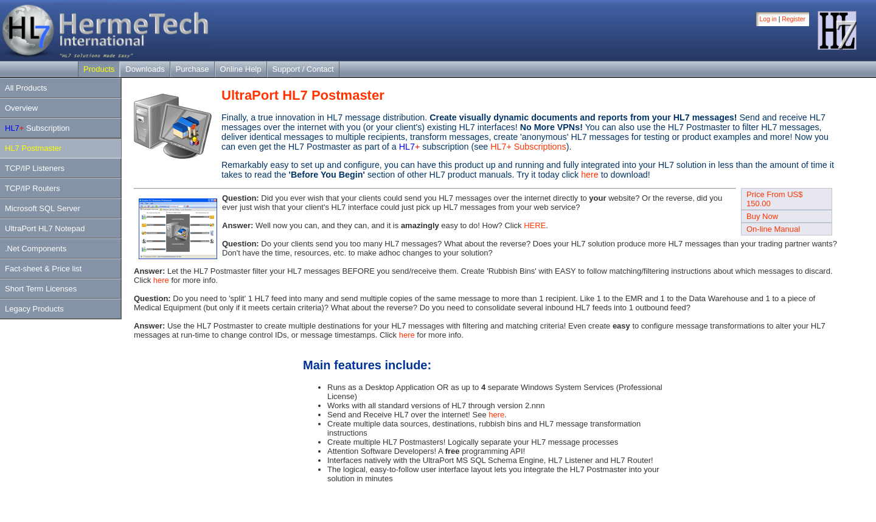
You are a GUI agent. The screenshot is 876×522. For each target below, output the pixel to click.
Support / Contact (303, 69)
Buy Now (762, 216)
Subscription (37, 128)
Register (793, 19)
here (590, 174)
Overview (21, 108)
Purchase (192, 69)
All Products (26, 87)
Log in (768, 19)
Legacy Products (34, 308)
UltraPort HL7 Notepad (45, 228)
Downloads (144, 69)
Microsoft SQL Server (42, 208)
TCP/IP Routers (32, 188)
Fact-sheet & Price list (43, 268)
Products (98, 69)
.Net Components (35, 248)
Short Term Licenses (41, 288)
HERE (535, 225)
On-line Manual (773, 229)
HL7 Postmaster (33, 148)
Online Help (241, 69)
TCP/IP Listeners (34, 168)
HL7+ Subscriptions (528, 146)
